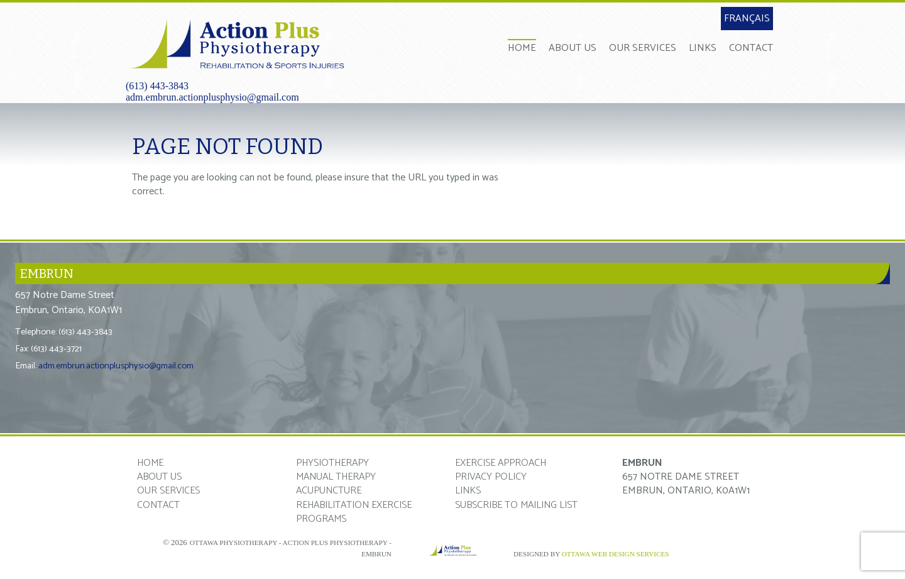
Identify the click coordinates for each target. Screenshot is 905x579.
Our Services (642, 47)
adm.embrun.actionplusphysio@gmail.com (212, 97)
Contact (751, 47)
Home (522, 47)
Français (747, 18)
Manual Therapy (336, 476)
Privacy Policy (491, 476)
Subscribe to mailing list (516, 505)
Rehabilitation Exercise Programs (354, 512)
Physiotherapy (332, 463)
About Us (572, 47)
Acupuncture (328, 490)
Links (702, 47)
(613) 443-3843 (157, 85)
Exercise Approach (500, 463)
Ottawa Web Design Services (615, 554)
